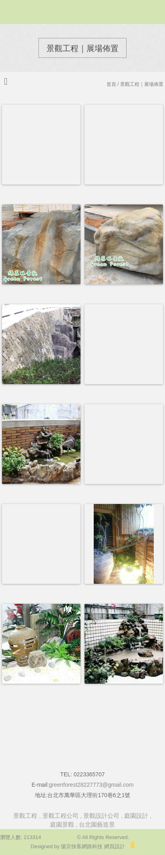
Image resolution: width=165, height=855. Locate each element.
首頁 (111, 84)
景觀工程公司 (60, 815)
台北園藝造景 (97, 824)
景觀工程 (25, 815)
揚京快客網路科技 (82, 846)
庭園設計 (136, 815)
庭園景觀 (62, 824)
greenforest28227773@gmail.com (91, 785)
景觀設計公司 (101, 815)
